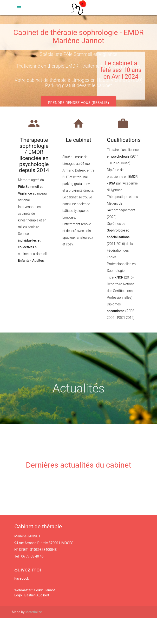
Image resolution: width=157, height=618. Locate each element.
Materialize (33, 612)
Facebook (21, 578)
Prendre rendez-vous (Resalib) (78, 103)
